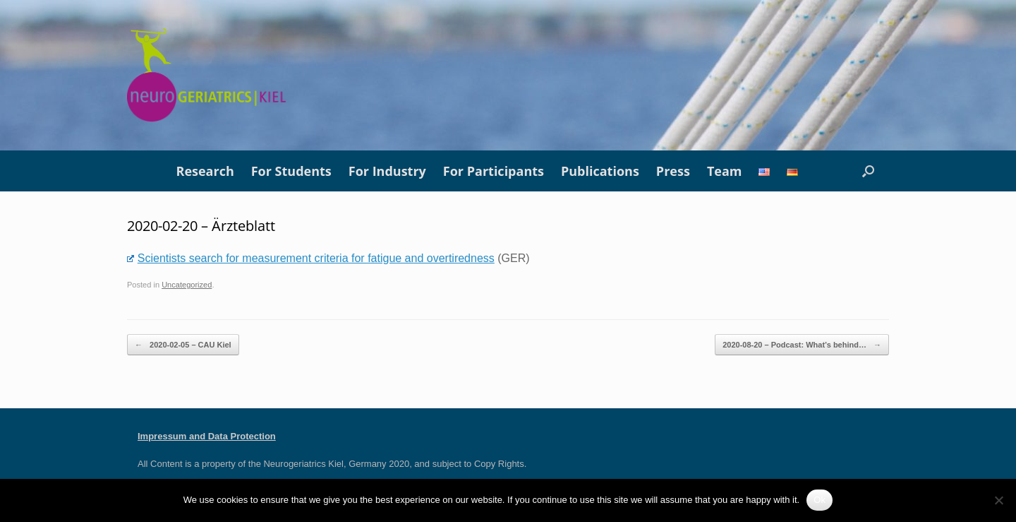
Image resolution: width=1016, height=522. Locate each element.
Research (205, 170)
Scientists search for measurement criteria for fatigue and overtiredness (311, 258)
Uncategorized (187, 284)
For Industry (387, 170)
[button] (868, 170)
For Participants (493, 170)
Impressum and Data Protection (207, 436)
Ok (820, 499)
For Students (291, 170)
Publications (600, 170)
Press (673, 170)
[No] (998, 500)
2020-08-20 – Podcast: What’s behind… (801, 345)
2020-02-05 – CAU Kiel (183, 345)
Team (724, 170)
